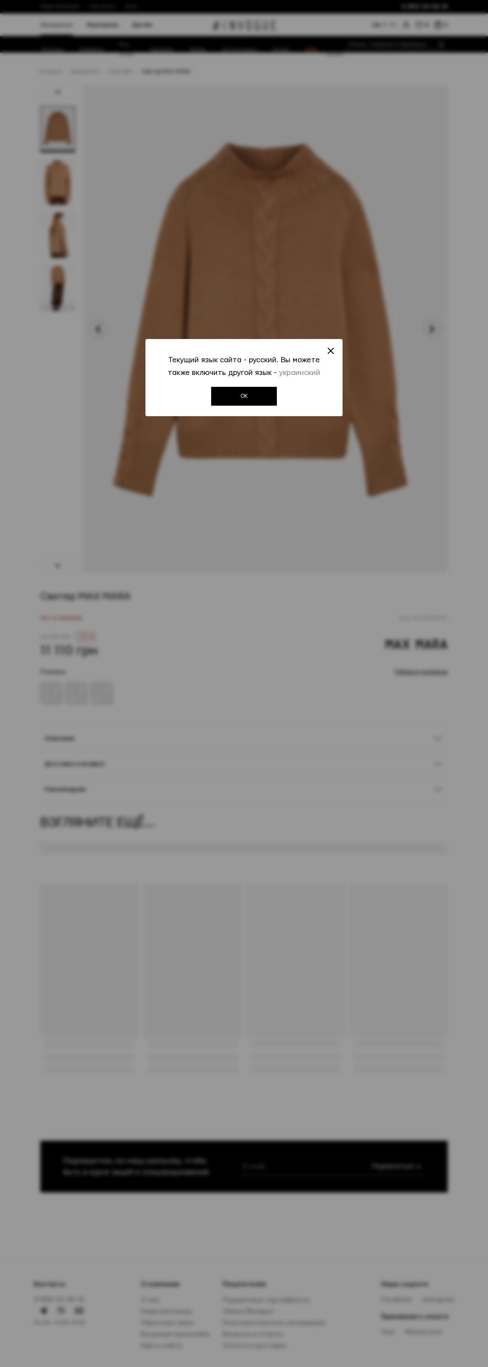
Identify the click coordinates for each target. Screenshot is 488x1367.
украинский (299, 375)
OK (244, 399)
